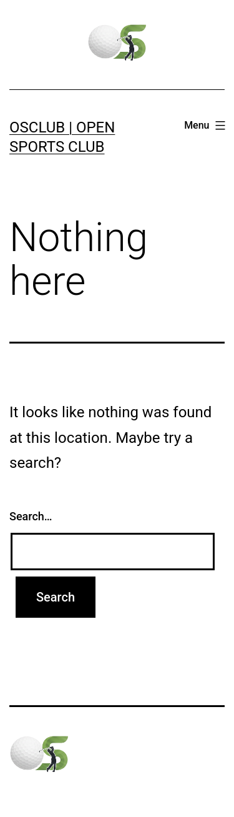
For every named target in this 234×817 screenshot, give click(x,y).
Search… (30, 516)
